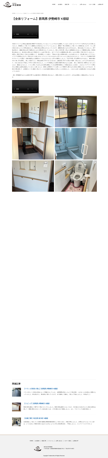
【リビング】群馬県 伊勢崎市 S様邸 (37, 403)
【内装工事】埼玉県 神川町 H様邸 (36, 418)
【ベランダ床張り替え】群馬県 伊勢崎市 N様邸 (41, 389)
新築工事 (67, 4)
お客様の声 (100, 4)
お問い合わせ (83, 4)
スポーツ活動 (92, 4)
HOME (53, 4)
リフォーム (74, 4)
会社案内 (60, 4)
